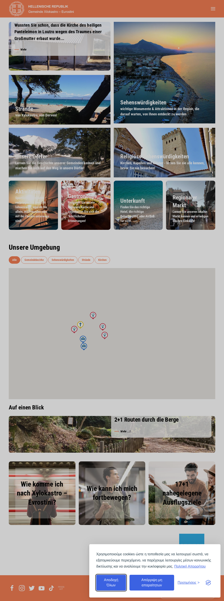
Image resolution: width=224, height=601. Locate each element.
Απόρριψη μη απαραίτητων (151, 582)
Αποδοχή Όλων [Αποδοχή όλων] (111, 582)
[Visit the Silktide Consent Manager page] (208, 582)
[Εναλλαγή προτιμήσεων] (189, 582)
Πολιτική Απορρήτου (190, 566)
